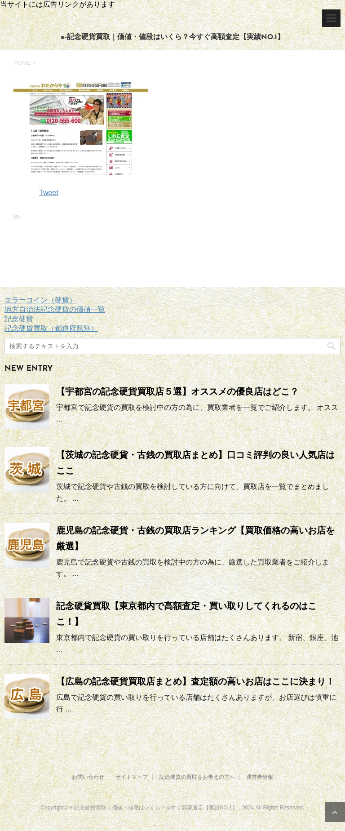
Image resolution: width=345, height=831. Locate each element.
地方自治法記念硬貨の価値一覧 (54, 309)
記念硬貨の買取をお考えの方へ (197, 777)
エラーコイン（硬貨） (40, 300)
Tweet (48, 192)
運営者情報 (259, 777)
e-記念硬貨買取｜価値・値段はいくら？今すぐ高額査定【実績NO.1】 (172, 37)
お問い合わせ (88, 777)
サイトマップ (131, 777)
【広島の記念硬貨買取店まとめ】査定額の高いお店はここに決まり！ (195, 681)
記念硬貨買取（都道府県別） (51, 328)
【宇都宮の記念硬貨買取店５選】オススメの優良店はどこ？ (177, 391)
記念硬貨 (18, 319)
